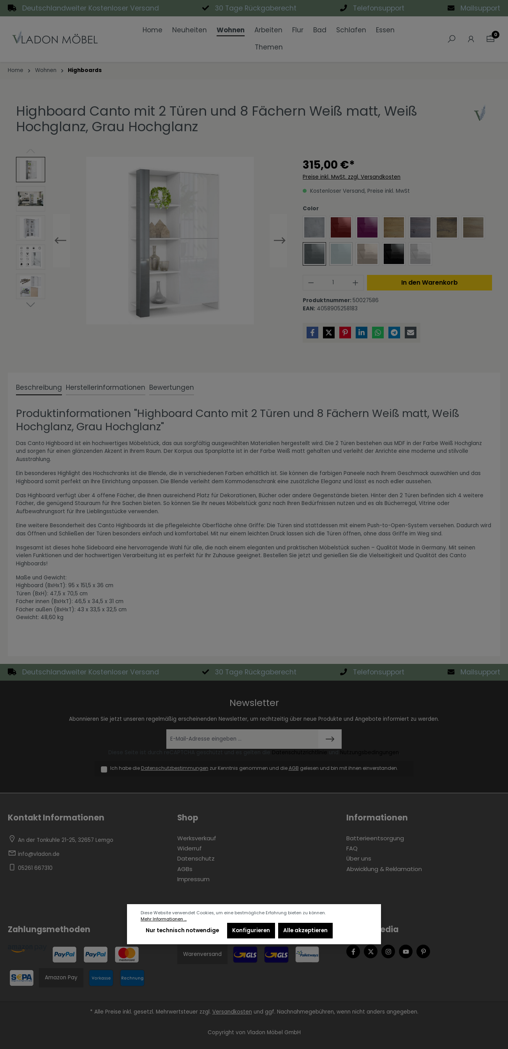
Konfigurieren (251, 930)
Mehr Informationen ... (164, 919)
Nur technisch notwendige (182, 930)
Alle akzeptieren (305, 930)
